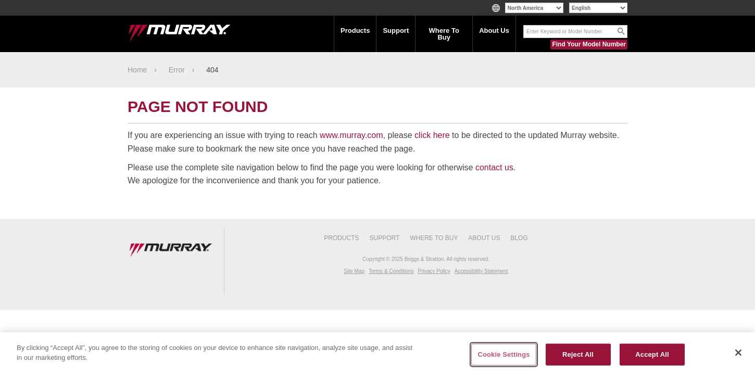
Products (355, 30)
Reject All (578, 354)
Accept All (652, 354)
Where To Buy (444, 34)
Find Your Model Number (589, 44)
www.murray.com (351, 135)
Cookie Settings (503, 354)
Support (396, 30)
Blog (518, 238)
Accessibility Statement (481, 271)
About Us (494, 30)
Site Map (354, 271)
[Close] (738, 352)
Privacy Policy (434, 271)
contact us (494, 167)
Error (177, 70)
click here (432, 135)
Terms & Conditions (391, 271)
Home (137, 70)
